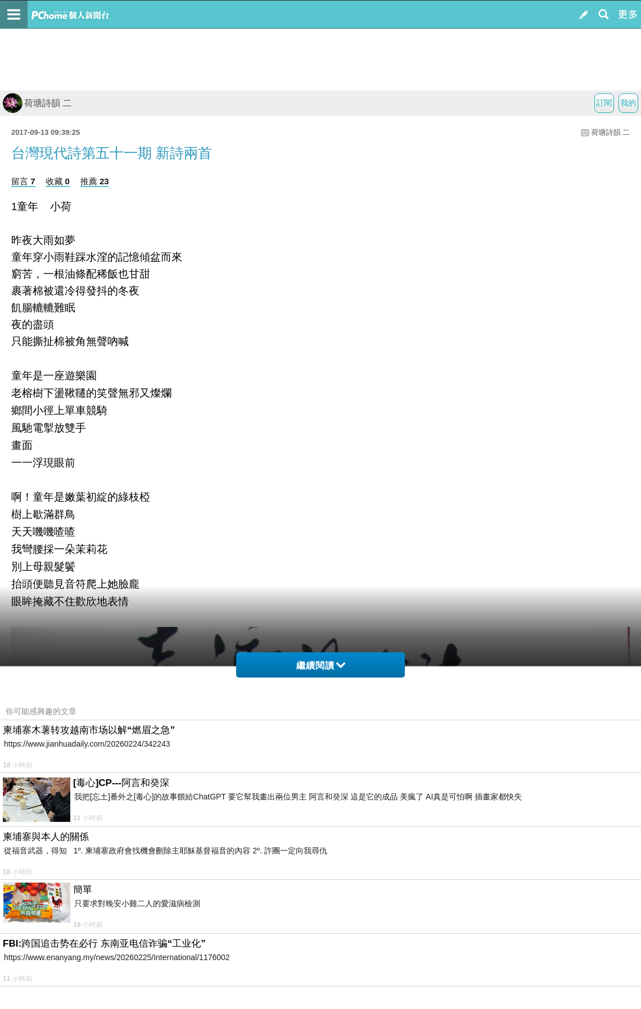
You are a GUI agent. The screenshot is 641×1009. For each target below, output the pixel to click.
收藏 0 (58, 181)
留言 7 (23, 181)
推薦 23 (94, 181)
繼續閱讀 (320, 665)
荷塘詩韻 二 (37, 103)
